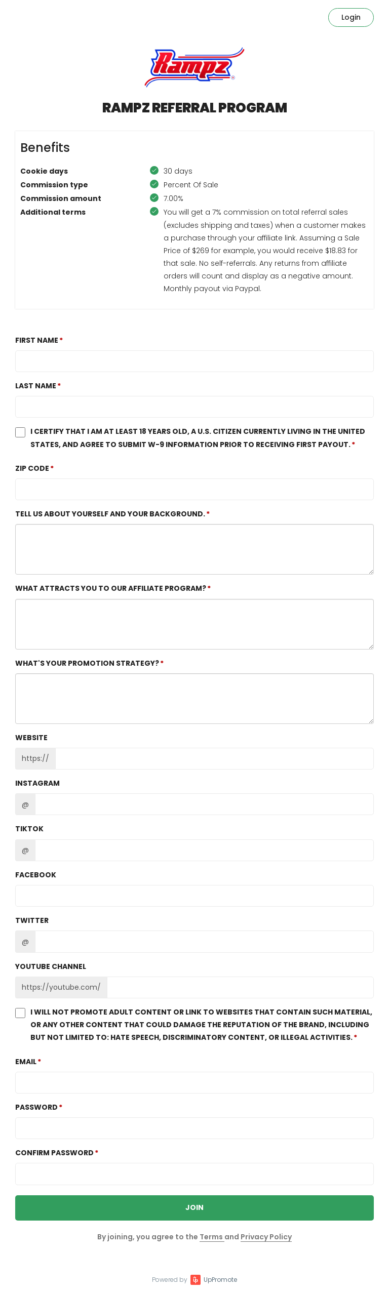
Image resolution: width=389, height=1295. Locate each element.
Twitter (32, 920)
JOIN (194, 1207)
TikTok (29, 829)
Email (25, 1062)
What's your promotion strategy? (87, 663)
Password (36, 1107)
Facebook (35, 875)
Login (351, 17)
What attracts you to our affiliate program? (110, 588)
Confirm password (54, 1153)
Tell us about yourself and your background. (110, 514)
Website (31, 738)
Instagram (37, 783)
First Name (36, 340)
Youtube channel (50, 966)
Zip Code (32, 468)
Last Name (35, 386)
